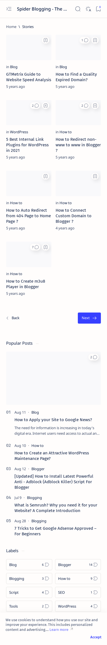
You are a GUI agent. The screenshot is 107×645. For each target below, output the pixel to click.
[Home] (11, 26)
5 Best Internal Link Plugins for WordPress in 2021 (27, 145)
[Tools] (29, 606)
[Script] (29, 592)
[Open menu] (9, 9)
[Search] (78, 9)
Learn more (58, 630)
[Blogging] (34, 497)
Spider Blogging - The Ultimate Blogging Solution (43, 9)
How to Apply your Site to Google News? (53, 419)
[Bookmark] (98, 9)
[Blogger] (37, 468)
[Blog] (14, 66)
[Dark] (88, 9)
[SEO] (78, 592)
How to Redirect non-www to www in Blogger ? (78, 145)
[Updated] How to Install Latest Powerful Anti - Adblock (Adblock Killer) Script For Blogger (53, 482)
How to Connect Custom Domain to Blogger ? (73, 216)
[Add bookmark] (45, 40)
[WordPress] (19, 131)
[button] (84, 40)
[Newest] (12, 318)
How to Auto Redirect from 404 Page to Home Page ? (28, 216)
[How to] (65, 131)
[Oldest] (89, 318)
